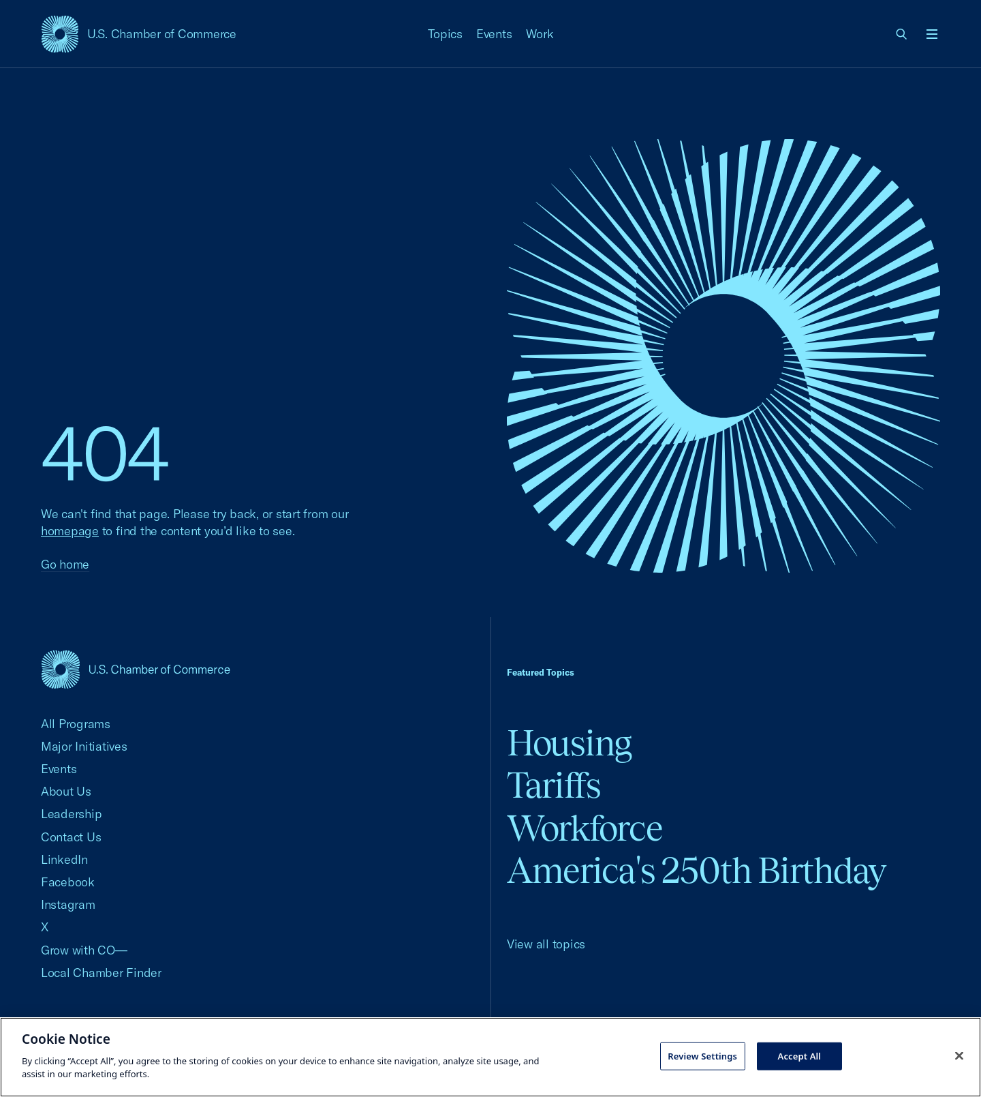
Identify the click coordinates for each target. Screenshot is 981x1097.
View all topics (546, 944)
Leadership (71, 814)
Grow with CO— (84, 950)
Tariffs (554, 785)
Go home (65, 564)
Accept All (800, 1055)
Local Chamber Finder (101, 972)
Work (540, 34)
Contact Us (71, 837)
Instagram (68, 904)
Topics (445, 34)
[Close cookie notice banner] (959, 1055)
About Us (66, 791)
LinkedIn (64, 859)
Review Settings (702, 1055)
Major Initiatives (84, 746)
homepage (70, 531)
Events (494, 34)
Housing (569, 743)
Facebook (68, 882)
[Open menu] (932, 34)
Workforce (584, 828)
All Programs (75, 724)
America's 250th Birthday (696, 870)
